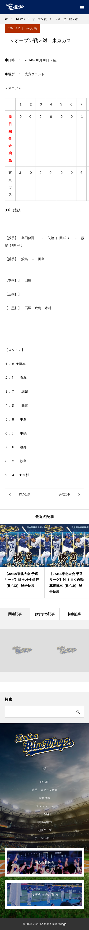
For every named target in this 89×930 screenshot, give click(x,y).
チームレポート (45, 838)
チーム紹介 (44, 814)
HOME (44, 782)
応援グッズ (44, 830)
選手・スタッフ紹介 (44, 790)
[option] (22, 561)
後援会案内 (44, 822)
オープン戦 (31, 28)
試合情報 (44, 798)
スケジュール (44, 806)
